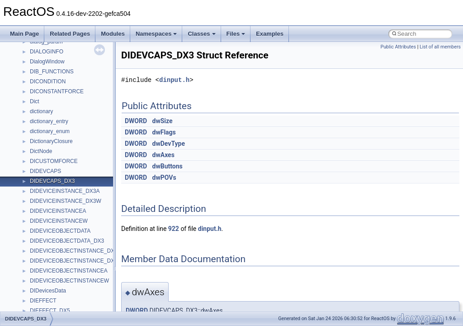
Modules (113, 33)
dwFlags (164, 132)
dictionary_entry (49, 121)
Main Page (24, 33)
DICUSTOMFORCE (54, 161)
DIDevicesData (48, 291)
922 (173, 228)
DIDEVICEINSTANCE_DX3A (64, 191)
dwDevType (168, 143)
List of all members (440, 47)
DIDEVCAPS (45, 171)
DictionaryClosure (51, 141)
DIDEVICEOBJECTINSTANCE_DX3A (75, 251)
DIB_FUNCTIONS (52, 71)
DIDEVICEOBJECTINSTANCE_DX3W (76, 261)
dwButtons (167, 166)
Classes (201, 33)
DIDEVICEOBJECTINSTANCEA (69, 271)
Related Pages (70, 33)
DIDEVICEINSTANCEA (58, 211)
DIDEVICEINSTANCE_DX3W (65, 201)
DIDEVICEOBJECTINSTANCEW (69, 281)
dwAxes (163, 154)
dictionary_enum (50, 131)
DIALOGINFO (46, 51)
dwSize (162, 121)
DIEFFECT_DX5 (50, 310)
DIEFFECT (43, 300)
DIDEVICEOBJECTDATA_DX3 (67, 241)
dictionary (41, 111)
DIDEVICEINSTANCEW (59, 221)
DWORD (136, 121)
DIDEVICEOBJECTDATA (60, 231)
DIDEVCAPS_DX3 (52, 181)
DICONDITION (48, 81)
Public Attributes (398, 47)
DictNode (41, 151)
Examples (269, 33)
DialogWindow (47, 61)
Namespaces (156, 33)
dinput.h (174, 80)
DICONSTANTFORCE (57, 91)
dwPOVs (164, 177)
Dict (34, 101)
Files (236, 33)
